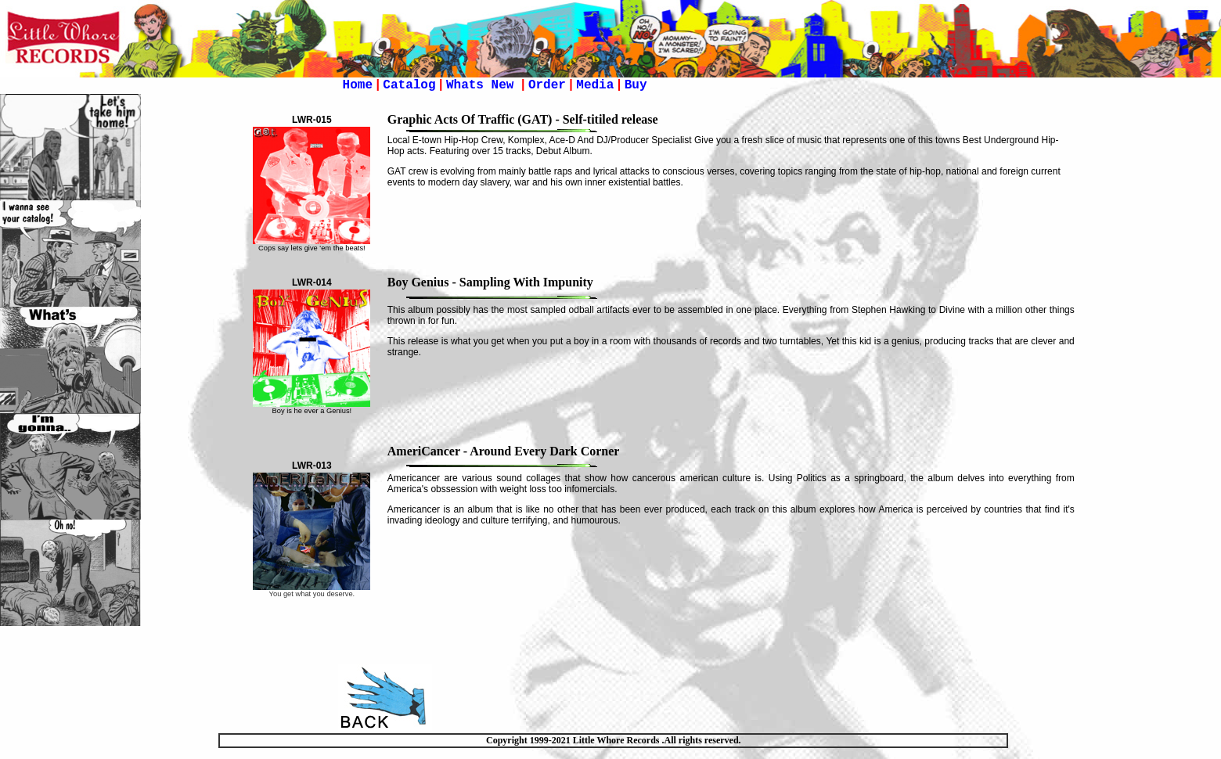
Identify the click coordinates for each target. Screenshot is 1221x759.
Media (595, 85)
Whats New (483, 85)
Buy (636, 85)
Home (358, 85)
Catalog (409, 85)
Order (547, 85)
